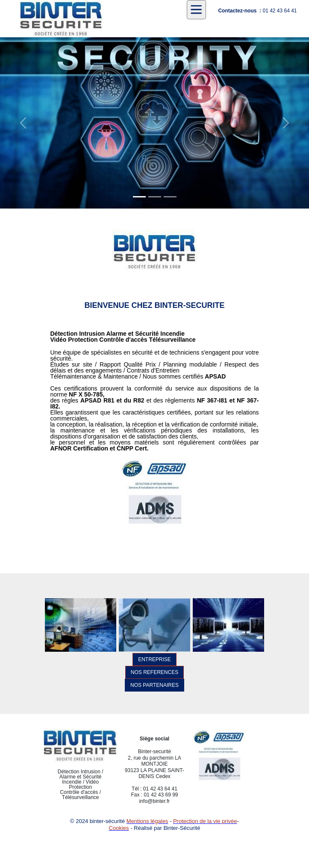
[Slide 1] (139, 197)
